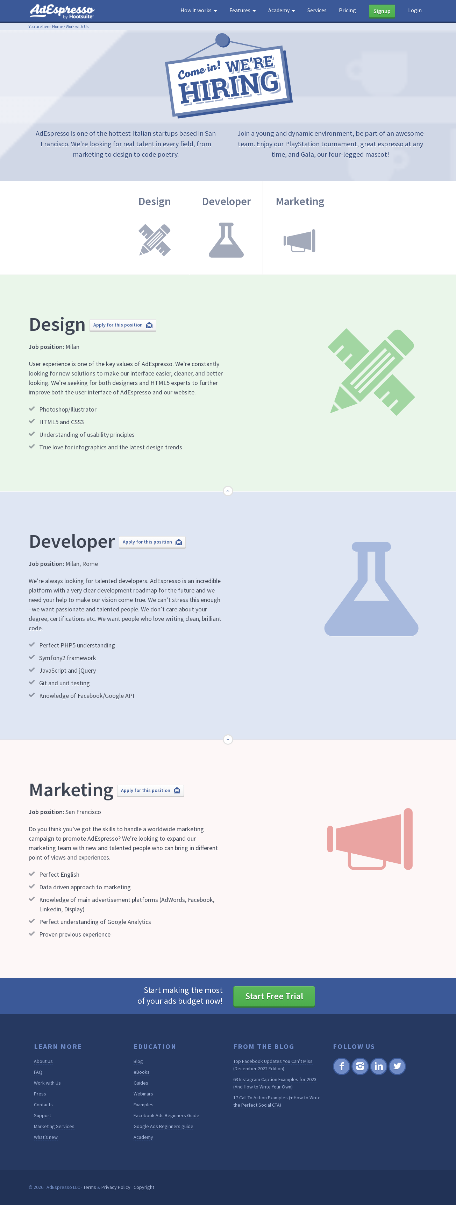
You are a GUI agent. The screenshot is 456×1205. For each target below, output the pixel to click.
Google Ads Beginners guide (163, 1126)
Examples (144, 1104)
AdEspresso (64, 11)
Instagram (360, 1074)
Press (40, 1094)
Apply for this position (118, 325)
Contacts (43, 1104)
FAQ (38, 1072)
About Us (43, 1061)
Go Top (228, 744)
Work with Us (47, 1083)
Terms (89, 1187)
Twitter (397, 1074)
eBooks (142, 1072)
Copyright (144, 1187)
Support (42, 1115)
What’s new (46, 1137)
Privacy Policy (115, 1187)
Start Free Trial (274, 996)
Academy (143, 1137)
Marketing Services (54, 1126)
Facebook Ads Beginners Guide (166, 1115)
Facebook (341, 1074)
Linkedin (378, 1074)
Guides (141, 1083)
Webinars (143, 1094)
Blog (138, 1061)
